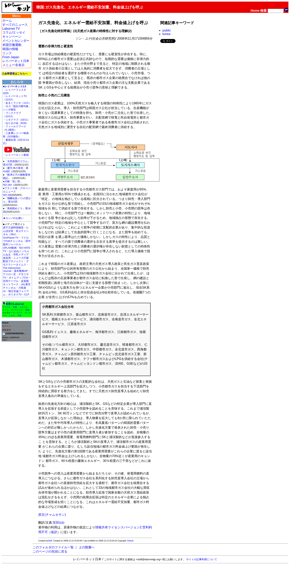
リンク (7, 53)
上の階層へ (86, 547)
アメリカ (6, 307)
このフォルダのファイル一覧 (53, 547)
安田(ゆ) (58, 522)
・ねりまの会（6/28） (16, 123)
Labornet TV (11, 28)
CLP (26, 294)
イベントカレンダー (15, 40)
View (4, 340)
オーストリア (17, 310)
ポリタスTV (15, 294)
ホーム (7, 20)
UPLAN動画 (10, 247)
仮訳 (54, 532)
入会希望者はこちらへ (15, 73)
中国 (15, 307)
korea (166, 34)
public (166, 30)
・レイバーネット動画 (17, 153)
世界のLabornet (15, 303)
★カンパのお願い (13, 218)
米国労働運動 (11, 45)
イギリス (23, 307)
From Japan (10, 57)
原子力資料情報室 (13, 227)
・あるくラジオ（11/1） (17, 102)
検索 (263, 10)
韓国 (27, 310)
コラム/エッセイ (13, 32)
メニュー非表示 (13, 65)
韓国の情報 (10, 49)
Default (130, 541)
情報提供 (6, 330)
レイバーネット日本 (15, 61)
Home (255, 10)
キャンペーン (11, 36)
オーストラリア (15, 313)
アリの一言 (9, 274)
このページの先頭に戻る (49, 551)
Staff (50, 541)
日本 (19, 315)
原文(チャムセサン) (52, 514)
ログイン (6, 326)
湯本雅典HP (21, 270)
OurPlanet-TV (10, 237)
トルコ (12, 315)
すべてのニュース (15, 24)
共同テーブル (10, 281)
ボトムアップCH (18, 277)
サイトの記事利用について (201, 559)
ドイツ (5, 310)
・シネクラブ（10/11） (16, 119)
